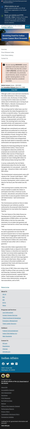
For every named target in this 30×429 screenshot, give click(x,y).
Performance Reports (7, 409)
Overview (4, 49)
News (4, 305)
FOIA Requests (5, 398)
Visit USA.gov (5, 425)
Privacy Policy (5, 412)
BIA (4, 297)
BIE (4, 300)
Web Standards (7, 336)
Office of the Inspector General (10, 406)
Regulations (6, 346)
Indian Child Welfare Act (10, 333)
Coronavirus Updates (7, 417)
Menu (27, 26)
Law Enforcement (8, 312)
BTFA (4, 302)
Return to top (5, 287)
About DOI (4, 387)
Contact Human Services (10, 315)
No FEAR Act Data (6, 401)
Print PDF (14, 90)
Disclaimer (4, 395)
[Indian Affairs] (13, 27)
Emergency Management (10, 321)
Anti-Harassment (6, 393)
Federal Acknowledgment (10, 331)
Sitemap (5, 349)
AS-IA (4, 294)
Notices (3, 403)
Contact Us (4, 58)
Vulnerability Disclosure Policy (10, 414)
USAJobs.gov (6, 352)
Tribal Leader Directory (9, 323)
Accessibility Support (7, 390)
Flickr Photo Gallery (7, 55)
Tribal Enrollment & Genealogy (12, 318)
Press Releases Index (7, 52)
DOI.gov (5, 343)
